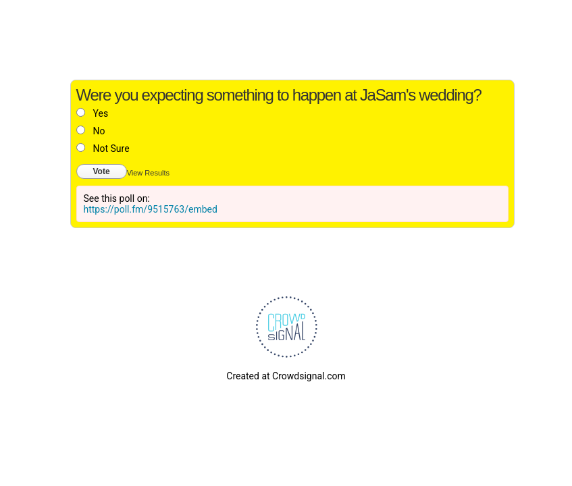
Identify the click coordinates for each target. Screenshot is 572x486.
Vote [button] (101, 171)
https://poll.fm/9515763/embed (150, 209)
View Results (148, 173)
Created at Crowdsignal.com (285, 376)
